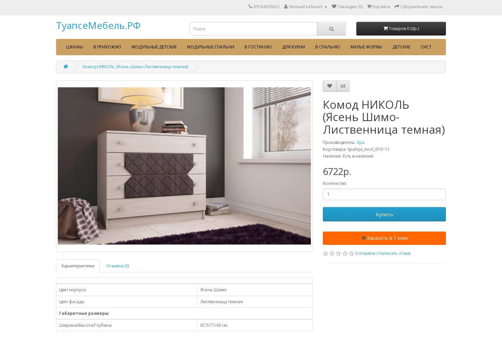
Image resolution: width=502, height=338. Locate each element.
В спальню (327, 47)
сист (426, 47)
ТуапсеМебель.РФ (98, 25)
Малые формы (366, 47)
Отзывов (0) (117, 266)
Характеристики (78, 266)
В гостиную (258, 47)
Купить (384, 214)
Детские (401, 47)
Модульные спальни (210, 47)
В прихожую (107, 47)
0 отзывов (365, 253)
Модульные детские (154, 47)
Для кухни (293, 47)
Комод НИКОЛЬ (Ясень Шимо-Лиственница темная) (135, 67)
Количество (334, 183)
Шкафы (74, 47)
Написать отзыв (394, 253)
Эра (361, 142)
